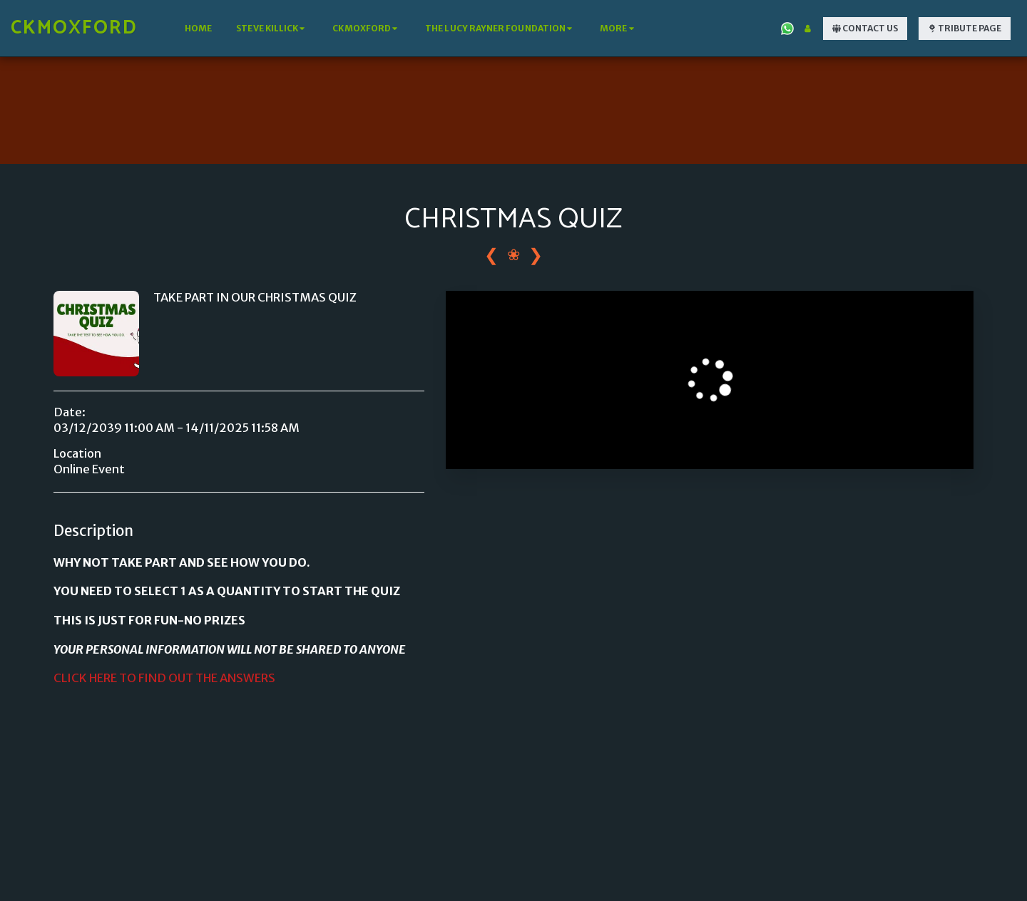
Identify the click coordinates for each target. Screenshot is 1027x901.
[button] (272, 28)
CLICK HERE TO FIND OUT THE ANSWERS (164, 678)
